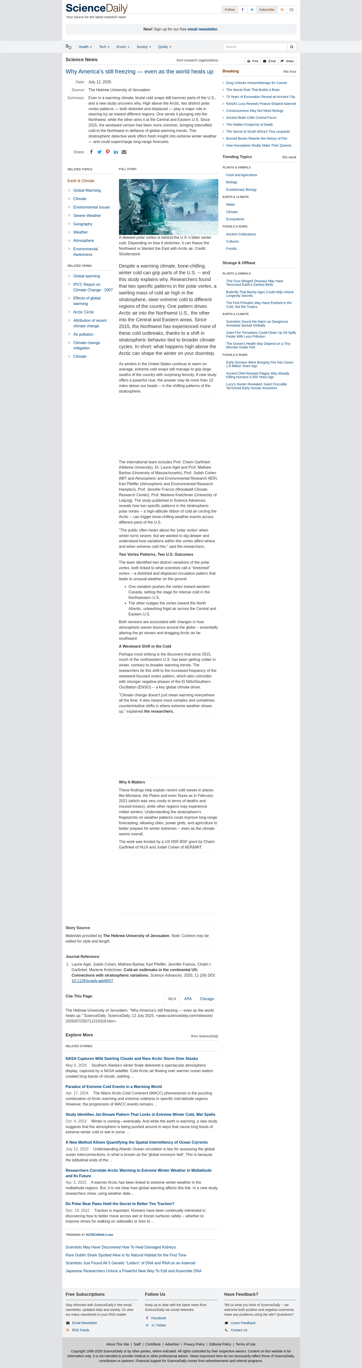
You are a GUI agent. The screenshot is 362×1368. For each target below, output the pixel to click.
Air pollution (83, 334)
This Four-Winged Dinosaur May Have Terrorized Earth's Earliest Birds (254, 283)
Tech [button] (104, 47)
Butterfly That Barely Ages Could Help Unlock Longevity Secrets (260, 294)
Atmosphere (83, 241)
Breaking (231, 71)
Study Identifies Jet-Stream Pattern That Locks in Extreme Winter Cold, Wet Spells (141, 1114)
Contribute (153, 1344)
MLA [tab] (172, 999)
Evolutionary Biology (241, 189)
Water (230, 204)
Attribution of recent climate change (90, 323)
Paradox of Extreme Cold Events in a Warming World (114, 1087)
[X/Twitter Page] (252, 9)
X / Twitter (158, 1325)
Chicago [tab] (207, 999)
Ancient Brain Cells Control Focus (251, 117)
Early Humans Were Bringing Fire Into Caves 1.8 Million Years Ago (259, 364)
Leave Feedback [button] (243, 1323)
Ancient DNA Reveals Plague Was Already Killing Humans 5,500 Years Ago (257, 375)
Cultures (232, 241)
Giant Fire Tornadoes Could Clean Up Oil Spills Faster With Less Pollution (261, 334)
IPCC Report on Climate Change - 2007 (93, 287)
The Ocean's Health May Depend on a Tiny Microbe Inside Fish (258, 345)
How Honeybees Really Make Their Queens (258, 145)
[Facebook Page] (242, 9)
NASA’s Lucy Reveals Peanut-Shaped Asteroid (261, 104)
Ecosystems (235, 219)
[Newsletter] (291, 9)
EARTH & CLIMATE (236, 197)
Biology (231, 182)
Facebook (158, 1318)
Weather (80, 232)
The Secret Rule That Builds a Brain (253, 90)
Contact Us (239, 1330)
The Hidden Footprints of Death (249, 124)
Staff (137, 1344)
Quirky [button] (164, 47)
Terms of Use (245, 1344)
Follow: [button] (230, 10)
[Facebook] (91, 152)
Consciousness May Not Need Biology (254, 111)
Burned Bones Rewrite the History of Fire (256, 138)
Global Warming (87, 190)
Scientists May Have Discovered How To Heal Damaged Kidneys (121, 1247)
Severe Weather (87, 216)
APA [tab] (188, 999)
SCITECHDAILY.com (99, 1235)
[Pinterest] (108, 152)
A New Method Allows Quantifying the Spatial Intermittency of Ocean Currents (137, 1142)
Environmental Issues (91, 207)
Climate (79, 199)
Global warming (86, 276)
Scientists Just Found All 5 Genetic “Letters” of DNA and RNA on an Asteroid (131, 1263)
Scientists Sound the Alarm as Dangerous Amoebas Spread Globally (257, 323)
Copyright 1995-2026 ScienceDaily (97, 1351)
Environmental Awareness (85, 252)
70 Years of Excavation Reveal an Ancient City (260, 97)
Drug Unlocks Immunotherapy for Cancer (256, 83)
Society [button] (144, 47)
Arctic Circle (83, 312)
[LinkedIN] (116, 152)
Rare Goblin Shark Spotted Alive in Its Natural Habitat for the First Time (126, 1255)
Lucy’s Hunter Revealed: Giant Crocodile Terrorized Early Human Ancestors (256, 386)
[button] (253, 61)
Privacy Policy (194, 1344)
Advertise (172, 1344)
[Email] (124, 152)
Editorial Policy (220, 1344)
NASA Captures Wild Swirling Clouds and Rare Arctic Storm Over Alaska (132, 1059)
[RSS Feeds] (282, 9)
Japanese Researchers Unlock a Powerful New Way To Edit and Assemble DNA (134, 1271)
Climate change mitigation (86, 345)
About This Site (118, 1344)
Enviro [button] (123, 47)
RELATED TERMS (80, 266)
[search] (292, 47)
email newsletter (203, 29)
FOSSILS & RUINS (235, 226)
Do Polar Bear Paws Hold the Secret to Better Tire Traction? (120, 1204)
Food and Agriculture (241, 175)
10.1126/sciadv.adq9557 (92, 981)
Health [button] (85, 47)
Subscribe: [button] (267, 10)
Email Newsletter (84, 1323)
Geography (82, 224)
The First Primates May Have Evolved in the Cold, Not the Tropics (259, 304)
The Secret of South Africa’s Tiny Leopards (258, 131)
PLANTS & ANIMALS (237, 167)
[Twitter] (99, 152)
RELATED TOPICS (80, 169)
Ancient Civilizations (241, 234)
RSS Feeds (80, 1330)
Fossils (231, 249)
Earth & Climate (81, 181)
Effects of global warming (87, 301)
